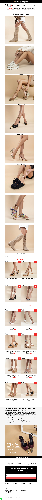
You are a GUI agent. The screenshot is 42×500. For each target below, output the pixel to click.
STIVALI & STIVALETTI (31, 9)
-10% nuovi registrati (21, 0)
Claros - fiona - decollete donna (13, 302)
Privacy (14, 488)
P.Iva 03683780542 (8, 490)
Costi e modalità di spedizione (24, 488)
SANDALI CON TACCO (10, 9)
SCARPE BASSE (18, 9)
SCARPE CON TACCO (30, 8)
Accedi (24, 5)
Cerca (18, 5)
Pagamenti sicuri (33, 463)
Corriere (12, 463)
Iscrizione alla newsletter (15, 490)
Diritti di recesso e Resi (25, 489)
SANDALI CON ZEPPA (22, 8)
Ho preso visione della (21, 479)
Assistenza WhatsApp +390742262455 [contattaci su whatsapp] (21, 457)
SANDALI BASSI (24, 9)
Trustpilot (7, 256)
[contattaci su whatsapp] (1, 498)
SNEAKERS (16, 8)
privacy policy (25, 479)
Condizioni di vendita (24, 490)
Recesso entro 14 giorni (22, 463)
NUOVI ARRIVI (10, 8)
